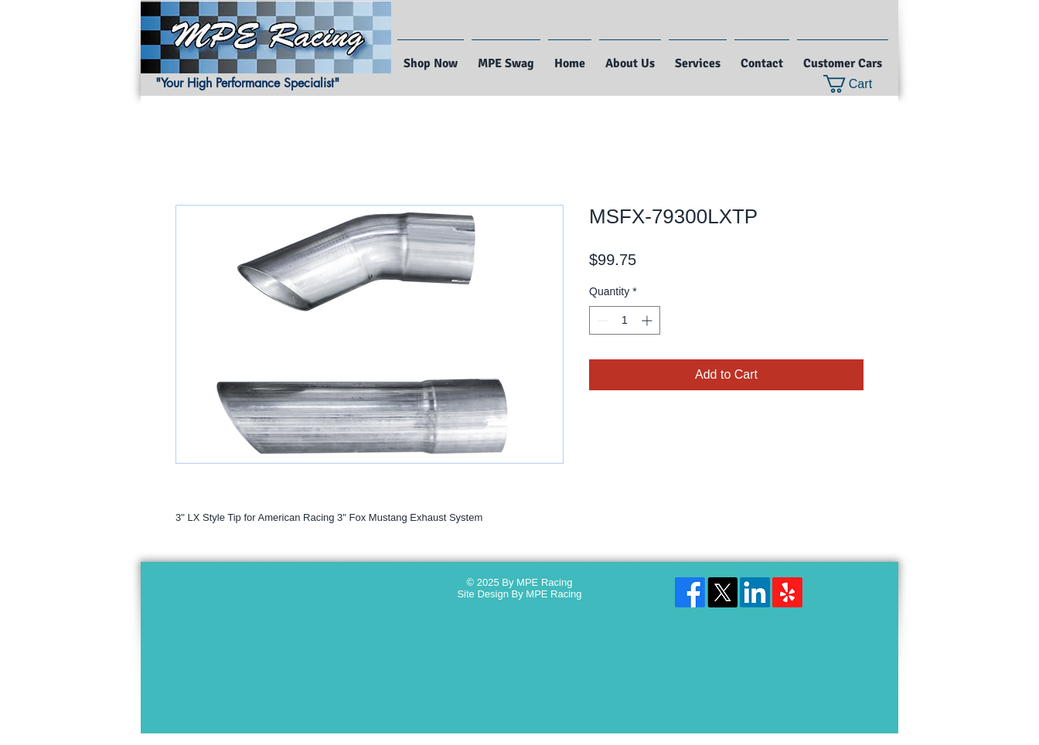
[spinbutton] (625, 320)
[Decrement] (601, 320)
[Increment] (648, 320)
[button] (857, 84)
